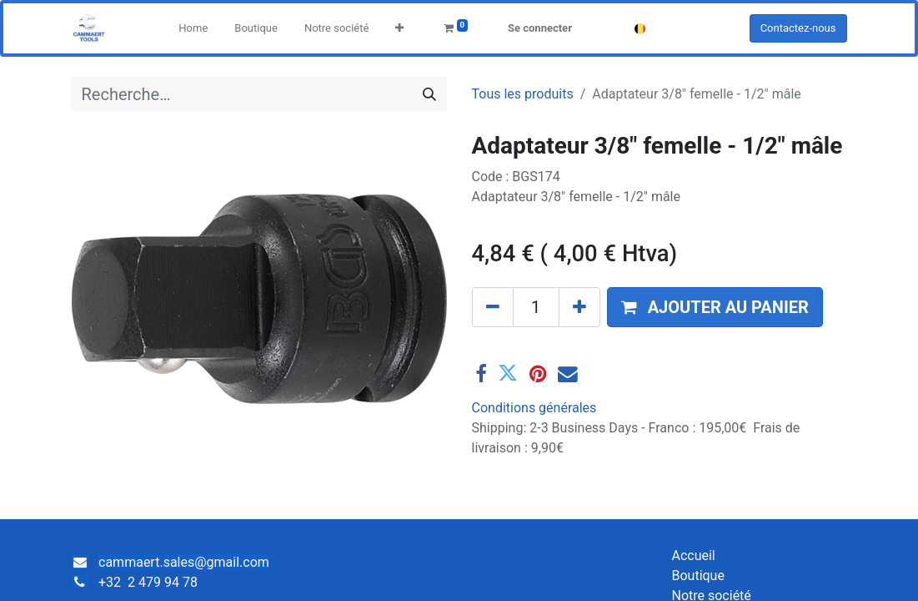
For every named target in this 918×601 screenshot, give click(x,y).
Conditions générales (534, 408)
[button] (399, 28)
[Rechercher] (429, 94)
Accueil (693, 555)
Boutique (697, 575)
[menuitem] (193, 28)
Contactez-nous (798, 28)
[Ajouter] (579, 307)
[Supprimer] (493, 307)
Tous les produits (523, 94)
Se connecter (540, 28)
